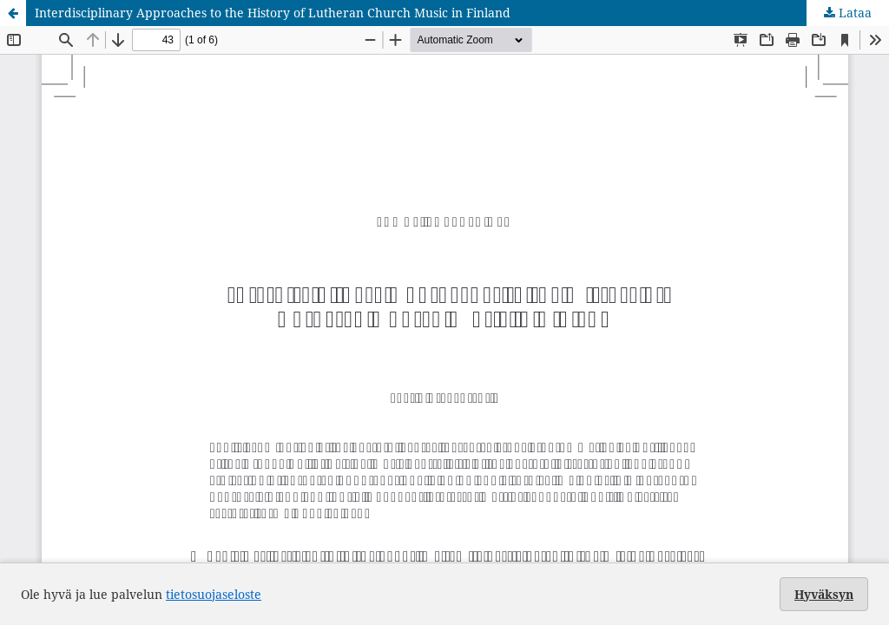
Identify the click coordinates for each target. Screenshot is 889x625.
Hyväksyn (823, 594)
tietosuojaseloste (213, 594)
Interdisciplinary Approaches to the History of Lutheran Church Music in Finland (272, 12)
